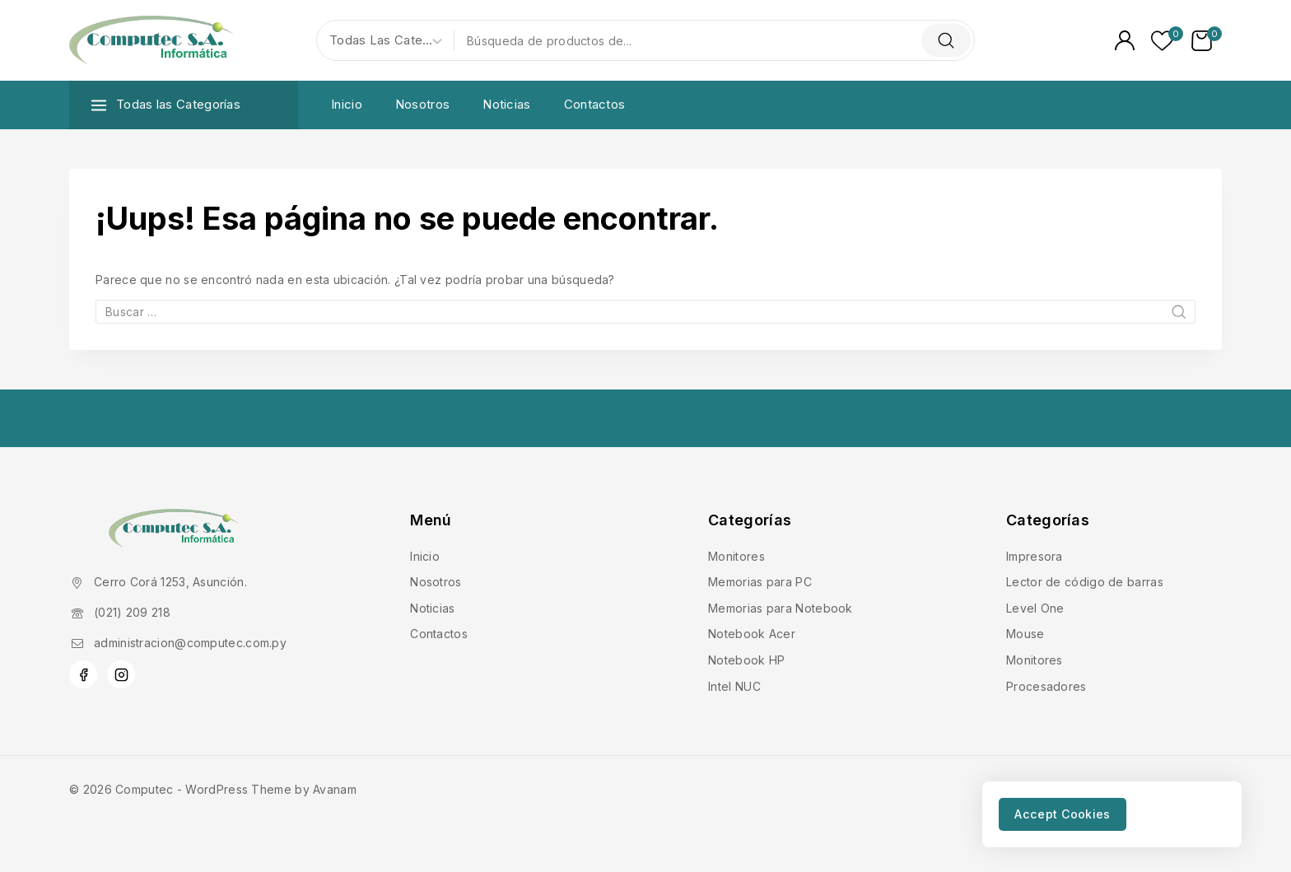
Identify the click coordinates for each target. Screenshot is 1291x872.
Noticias (506, 104)
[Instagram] (121, 674)
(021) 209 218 (132, 612)
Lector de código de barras (1084, 582)
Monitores (736, 556)
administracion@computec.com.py (190, 643)
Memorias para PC (760, 582)
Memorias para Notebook (780, 608)
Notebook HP (746, 660)
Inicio (346, 104)
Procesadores (1046, 686)
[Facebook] (83, 674)
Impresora (1034, 556)
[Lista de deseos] (1163, 41)
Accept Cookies (1071, 812)
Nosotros (422, 104)
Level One (1035, 608)
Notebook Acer (751, 634)
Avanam (335, 789)
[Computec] (151, 41)
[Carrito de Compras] (1206, 40)
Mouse (1025, 634)
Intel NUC (734, 686)
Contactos (595, 104)
